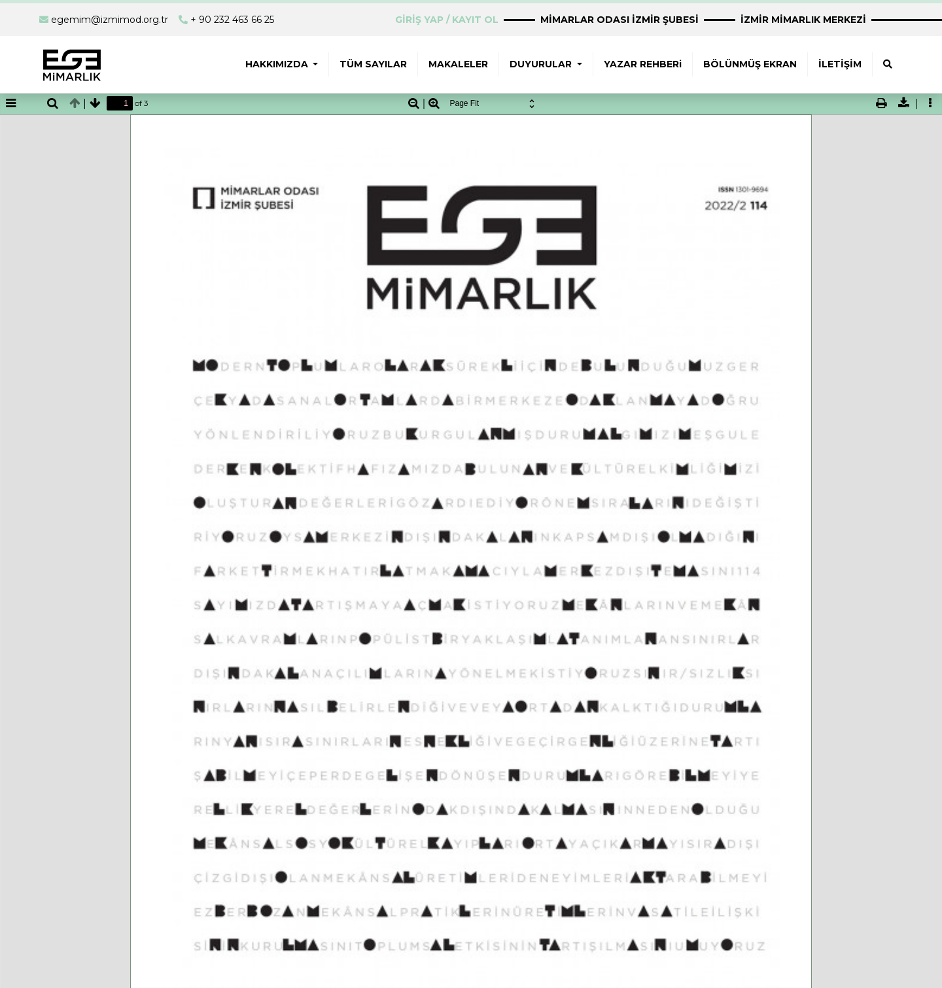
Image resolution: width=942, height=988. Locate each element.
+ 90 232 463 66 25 (232, 20)
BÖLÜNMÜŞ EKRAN (750, 64)
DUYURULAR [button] (542, 64)
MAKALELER (458, 64)
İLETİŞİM (840, 64)
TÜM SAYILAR (373, 64)
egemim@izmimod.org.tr (109, 20)
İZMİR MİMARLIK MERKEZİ (803, 20)
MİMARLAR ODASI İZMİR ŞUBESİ (619, 20)
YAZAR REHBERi (643, 64)
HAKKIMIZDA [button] (278, 64)
